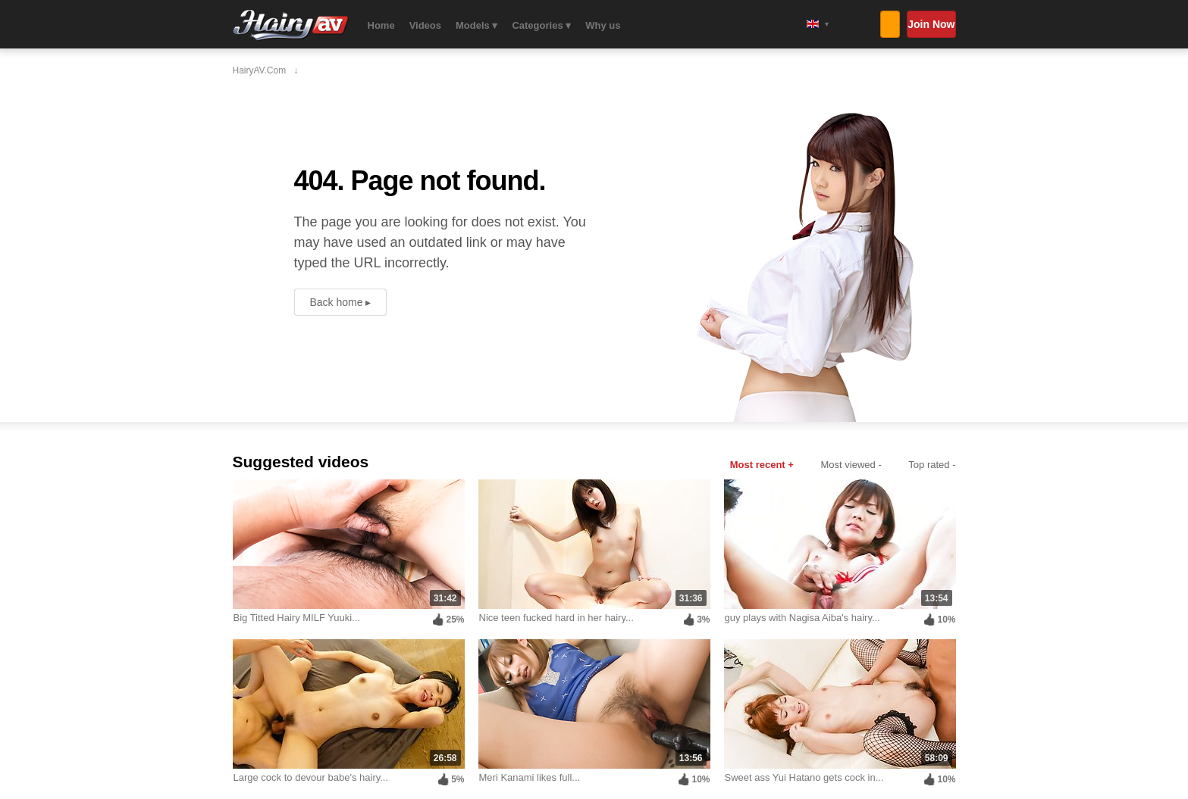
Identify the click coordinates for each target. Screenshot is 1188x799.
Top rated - (931, 464)
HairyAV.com (291, 25)
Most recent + (762, 464)
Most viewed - (851, 464)
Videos (425, 25)
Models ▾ (476, 25)
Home (381, 25)
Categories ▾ (541, 25)
